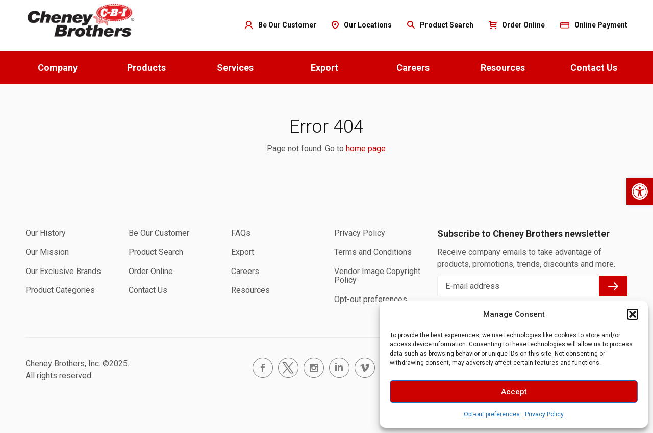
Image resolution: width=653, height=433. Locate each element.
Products (146, 67)
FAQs (240, 233)
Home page (82, 21)
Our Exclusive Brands (63, 271)
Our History (46, 233)
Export (324, 67)
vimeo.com (365, 368)
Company (58, 67)
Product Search (156, 252)
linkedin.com (339, 368)
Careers (413, 67)
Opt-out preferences (492, 414)
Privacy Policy (544, 414)
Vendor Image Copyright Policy (377, 275)
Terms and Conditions (373, 252)
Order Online (151, 271)
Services (235, 67)
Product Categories (60, 290)
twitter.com (288, 368)
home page (366, 148)
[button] (639, 191)
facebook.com (263, 368)
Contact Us (593, 67)
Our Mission (47, 252)
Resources (503, 67)
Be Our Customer (159, 233)
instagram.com (314, 368)
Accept (514, 391)
